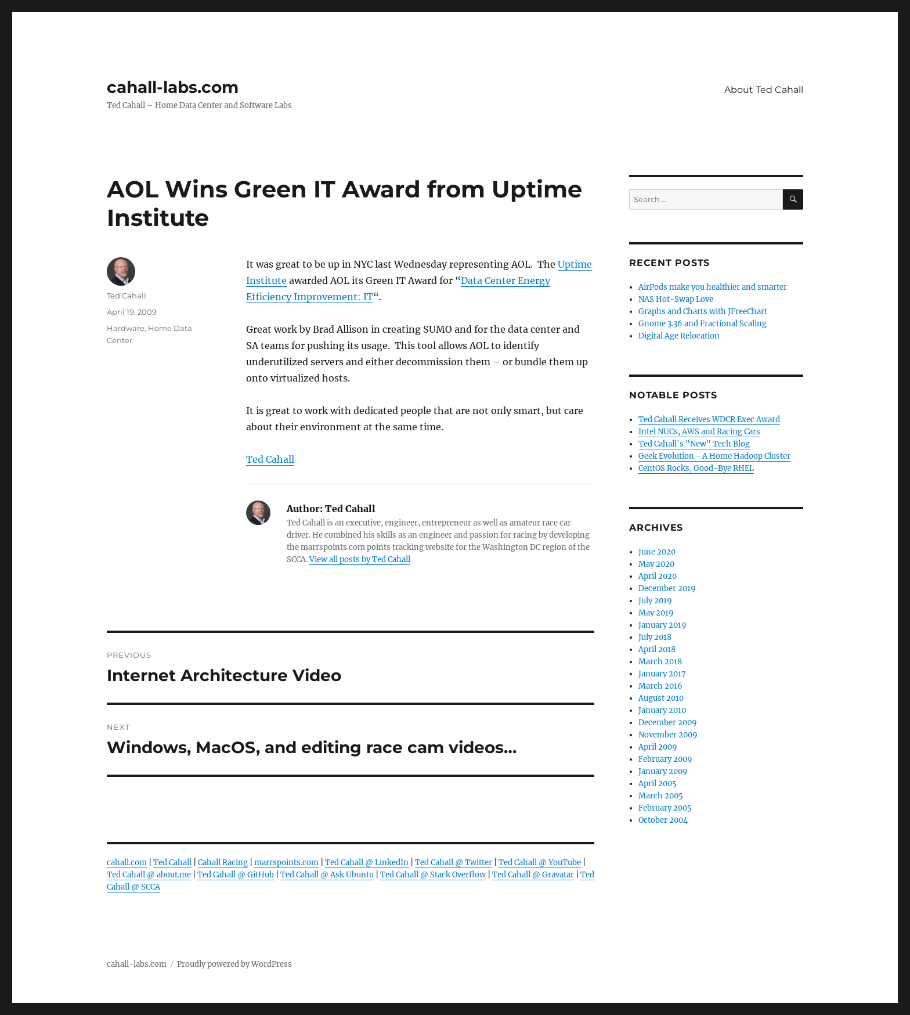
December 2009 (667, 723)
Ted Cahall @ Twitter (453, 863)
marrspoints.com (286, 863)
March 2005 (660, 796)
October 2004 (663, 820)
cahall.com (127, 863)
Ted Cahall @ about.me (149, 875)
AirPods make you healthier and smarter (712, 287)
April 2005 (657, 784)
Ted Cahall (270, 459)
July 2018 (654, 637)
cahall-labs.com (173, 87)
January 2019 (662, 625)
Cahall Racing (223, 863)
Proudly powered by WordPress (234, 964)
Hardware (126, 328)
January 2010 (662, 710)
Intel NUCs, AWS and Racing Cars (699, 432)
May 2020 (656, 564)
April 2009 (657, 747)
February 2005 (665, 808)
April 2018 (657, 649)
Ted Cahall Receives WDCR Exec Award (709, 419)
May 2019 (656, 613)
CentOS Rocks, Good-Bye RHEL (696, 468)
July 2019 (655, 601)
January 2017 (662, 674)
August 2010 (661, 698)
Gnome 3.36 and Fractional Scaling (702, 324)
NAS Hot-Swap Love (675, 299)
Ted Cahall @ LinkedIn (367, 863)
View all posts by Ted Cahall (359, 559)
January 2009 (663, 771)
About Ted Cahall (763, 89)
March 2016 (660, 686)
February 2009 (665, 759)
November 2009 (668, 735)
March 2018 (660, 662)
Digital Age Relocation (679, 336)
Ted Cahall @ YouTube (540, 863)
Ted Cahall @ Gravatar (533, 875)
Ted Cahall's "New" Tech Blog (694, 444)
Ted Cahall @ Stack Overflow (433, 875)
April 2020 (657, 576)
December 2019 (667, 588)
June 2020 (657, 552)
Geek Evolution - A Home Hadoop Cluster (714, 456)
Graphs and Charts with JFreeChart (702, 311)
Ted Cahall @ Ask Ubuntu (327, 875)
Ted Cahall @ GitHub (235, 875)
